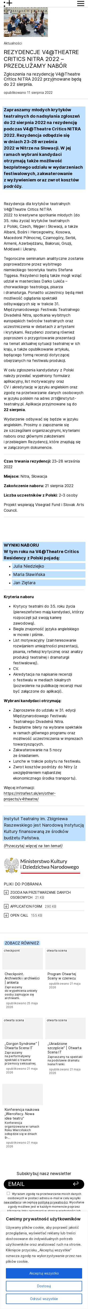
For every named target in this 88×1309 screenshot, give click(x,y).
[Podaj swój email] (37, 1184)
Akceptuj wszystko (44, 1273)
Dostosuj (44, 1286)
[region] (44, 1260)
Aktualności (13, 43)
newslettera (12, 1202)
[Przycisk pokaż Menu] (80, 3)
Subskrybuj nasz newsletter (44, 1173)
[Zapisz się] (73, 1184)
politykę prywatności (53, 1202)
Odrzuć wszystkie (44, 1299)
